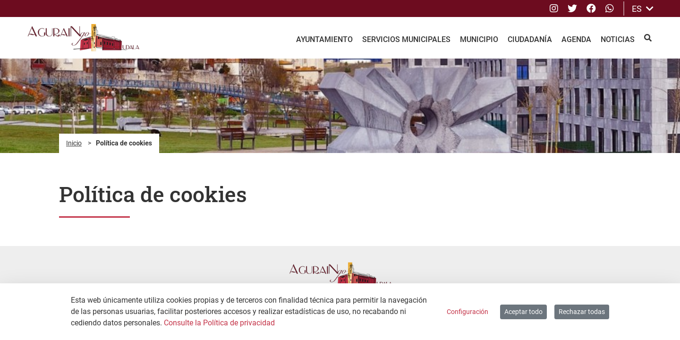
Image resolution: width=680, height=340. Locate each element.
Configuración (467, 311)
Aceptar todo (523, 311)
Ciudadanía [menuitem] (530, 39)
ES (643, 9)
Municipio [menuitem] (479, 39)
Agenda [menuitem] (576, 39)
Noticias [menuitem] (618, 39)
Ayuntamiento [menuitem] (324, 39)
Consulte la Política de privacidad (219, 322)
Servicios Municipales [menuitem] (406, 39)
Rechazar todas (582, 311)
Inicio (74, 143)
